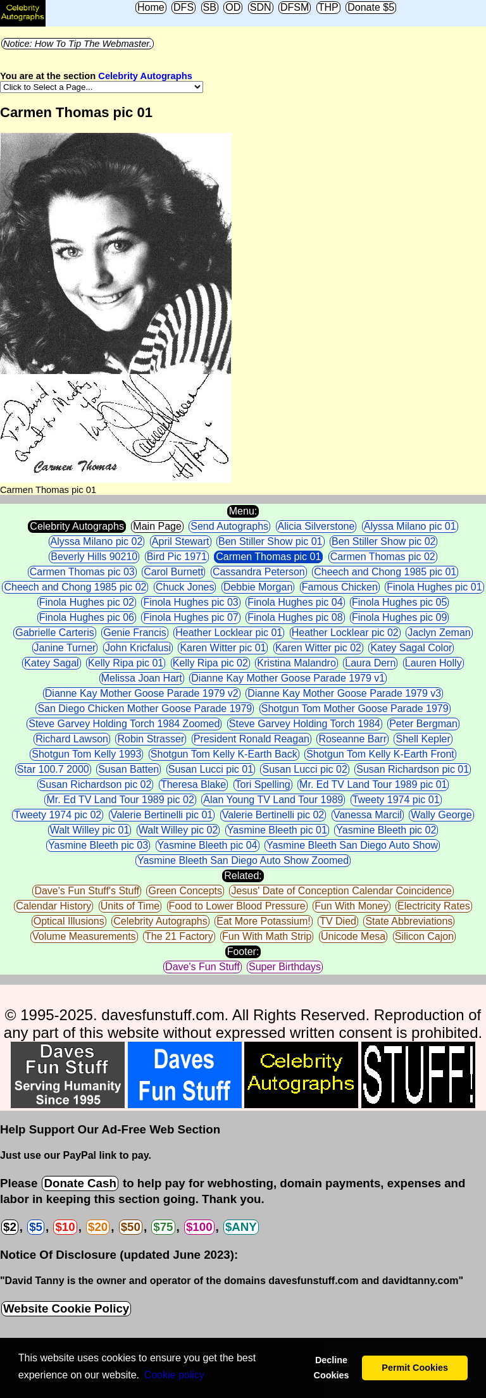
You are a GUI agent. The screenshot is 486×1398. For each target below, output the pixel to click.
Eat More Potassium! (263, 921)
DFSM (294, 7)
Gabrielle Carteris (54, 632)
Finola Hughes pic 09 (399, 617)
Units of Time (130, 906)
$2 (9, 1226)
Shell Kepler (423, 738)
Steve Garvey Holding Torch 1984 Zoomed (124, 723)
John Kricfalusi (138, 647)
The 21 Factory (179, 936)
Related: (243, 875)
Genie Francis (134, 632)
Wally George (441, 814)
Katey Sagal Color (411, 647)
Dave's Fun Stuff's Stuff (86, 890)
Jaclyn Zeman (439, 632)
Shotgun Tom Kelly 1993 (86, 754)
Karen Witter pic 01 (223, 647)
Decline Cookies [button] (331, 1367)
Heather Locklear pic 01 (228, 632)
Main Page (157, 526)
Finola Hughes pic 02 (86, 602)
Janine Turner (65, 647)
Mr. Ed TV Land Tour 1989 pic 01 (373, 784)
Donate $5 (370, 7)
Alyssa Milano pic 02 (97, 541)
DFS (183, 7)
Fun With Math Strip (266, 936)
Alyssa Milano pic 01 (410, 526)
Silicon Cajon (424, 936)
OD (232, 7)
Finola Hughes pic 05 (399, 602)
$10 (65, 1226)
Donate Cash (80, 1183)
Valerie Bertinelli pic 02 (273, 814)
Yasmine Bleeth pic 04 (208, 845)
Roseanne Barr (352, 738)
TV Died (338, 921)
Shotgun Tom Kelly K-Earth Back (224, 754)
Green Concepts (185, 890)
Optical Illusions (69, 921)
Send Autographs (229, 526)
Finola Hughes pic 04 (294, 602)
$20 (98, 1226)
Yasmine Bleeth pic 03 (98, 845)
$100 (199, 1226)
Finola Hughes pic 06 (86, 617)
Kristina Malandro (296, 663)
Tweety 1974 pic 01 (396, 799)
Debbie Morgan (257, 587)
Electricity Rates (433, 906)
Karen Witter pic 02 (318, 647)
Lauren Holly (433, 663)
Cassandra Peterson (259, 571)
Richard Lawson (71, 738)
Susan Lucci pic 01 (210, 769)
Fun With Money (351, 906)
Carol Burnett (173, 571)
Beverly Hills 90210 (94, 556)
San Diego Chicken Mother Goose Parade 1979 (144, 708)
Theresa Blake (193, 784)
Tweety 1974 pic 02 (57, 814)
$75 (163, 1226)
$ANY (241, 1226)
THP (328, 7)
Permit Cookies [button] (415, 1368)
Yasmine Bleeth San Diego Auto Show (352, 845)
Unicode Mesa (353, 936)
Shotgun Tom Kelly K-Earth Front (380, 754)
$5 (35, 1226)
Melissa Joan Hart (141, 678)
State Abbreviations (408, 921)
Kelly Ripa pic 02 (210, 663)
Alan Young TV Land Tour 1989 (273, 799)
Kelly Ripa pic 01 (125, 663)
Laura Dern (370, 663)
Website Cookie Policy (66, 1308)
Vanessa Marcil (367, 814)
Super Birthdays (285, 966)
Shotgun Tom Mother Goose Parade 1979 (355, 708)
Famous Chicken (340, 587)
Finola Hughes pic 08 (294, 617)
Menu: (243, 511)
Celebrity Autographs (145, 76)
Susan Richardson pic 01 (412, 769)
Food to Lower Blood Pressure (237, 906)
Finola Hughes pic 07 (190, 617)
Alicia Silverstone (316, 526)
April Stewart (180, 541)
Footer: (243, 951)
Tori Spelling (262, 784)
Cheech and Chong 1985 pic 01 (385, 571)
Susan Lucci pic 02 (304, 769)
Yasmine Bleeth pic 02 (386, 830)
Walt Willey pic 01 (90, 830)
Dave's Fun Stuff (202, 966)
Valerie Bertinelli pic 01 (162, 814)
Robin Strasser (150, 738)
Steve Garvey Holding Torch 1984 (304, 723)
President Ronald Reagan (251, 738)
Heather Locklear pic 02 (345, 632)
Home (151, 7)
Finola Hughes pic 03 (190, 602)
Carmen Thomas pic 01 (268, 556)
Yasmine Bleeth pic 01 (277, 830)
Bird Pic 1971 (177, 556)
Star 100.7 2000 (53, 769)
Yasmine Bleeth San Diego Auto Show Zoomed (243, 860)
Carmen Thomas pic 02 (382, 556)
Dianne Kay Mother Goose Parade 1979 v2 (142, 693)
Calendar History (53, 906)
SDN (260, 7)
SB (209, 7)
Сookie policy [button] (174, 1375)
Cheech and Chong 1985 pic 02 (75, 587)
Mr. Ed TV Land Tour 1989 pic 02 (120, 799)
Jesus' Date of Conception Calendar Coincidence (341, 890)
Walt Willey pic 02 (178, 830)
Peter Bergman (423, 723)
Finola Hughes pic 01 (434, 587)
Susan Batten (128, 769)
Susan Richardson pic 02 (95, 784)
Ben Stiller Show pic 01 (270, 541)
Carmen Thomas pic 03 (82, 571)
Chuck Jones (185, 587)
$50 (130, 1226)
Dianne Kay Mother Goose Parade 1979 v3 (344, 693)
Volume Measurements (84, 936)
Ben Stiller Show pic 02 (384, 541)
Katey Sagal (51, 663)
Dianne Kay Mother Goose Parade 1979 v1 (288, 678)
